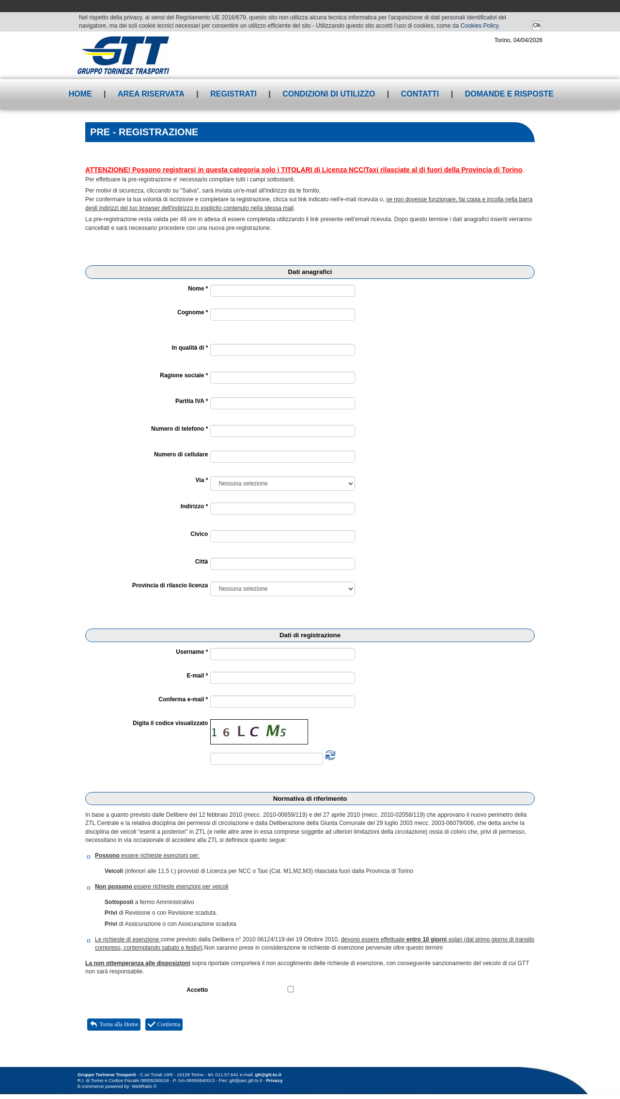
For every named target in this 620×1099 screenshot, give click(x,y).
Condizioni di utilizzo (328, 94)
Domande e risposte (509, 94)
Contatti (420, 94)
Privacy (274, 1080)
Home (80, 94)
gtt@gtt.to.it (268, 1074)
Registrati (233, 94)
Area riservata (151, 94)
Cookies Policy (479, 25)
